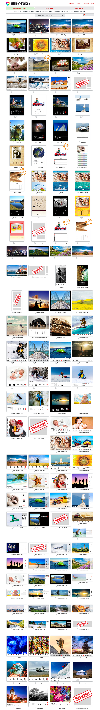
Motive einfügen (49, 8)
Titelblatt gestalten (78, 8)
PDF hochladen (89, 15)
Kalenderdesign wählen (20, 8)
